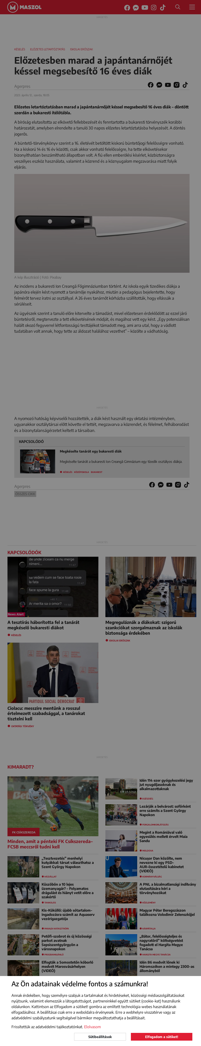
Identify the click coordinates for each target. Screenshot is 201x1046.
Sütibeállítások (100, 1037)
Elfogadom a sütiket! (161, 1037)
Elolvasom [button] (92, 1026)
